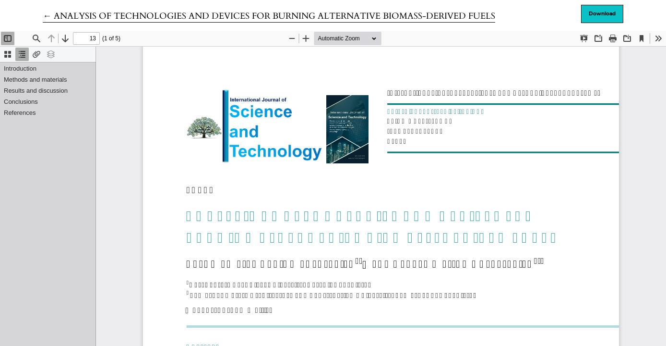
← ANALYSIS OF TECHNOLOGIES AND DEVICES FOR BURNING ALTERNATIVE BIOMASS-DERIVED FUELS (269, 16)
